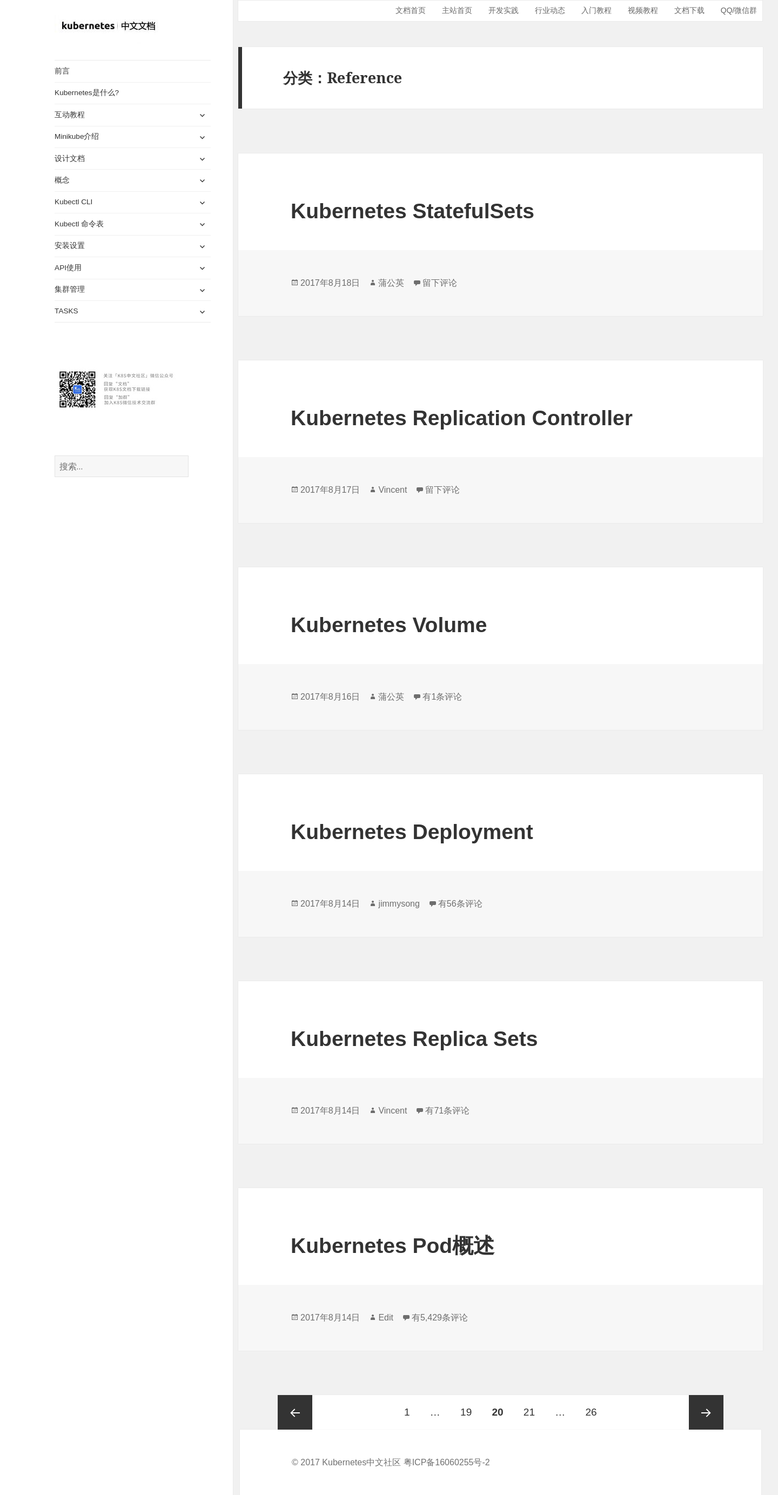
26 (590, 1406)
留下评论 (439, 282)
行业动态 (550, 10)
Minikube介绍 (77, 136)
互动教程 (70, 115)
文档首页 (410, 10)
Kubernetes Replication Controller (462, 418)
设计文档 (70, 158)
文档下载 (689, 10)
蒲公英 (391, 282)
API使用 (68, 268)
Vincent (392, 489)
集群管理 (70, 289)
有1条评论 (442, 696)
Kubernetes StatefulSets (412, 211)
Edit (385, 1317)
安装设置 (70, 246)
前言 (62, 71)
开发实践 (503, 10)
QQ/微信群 (739, 10)
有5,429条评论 (440, 1317)
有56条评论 (460, 903)
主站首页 (457, 10)
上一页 (295, 1412)
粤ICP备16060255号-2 (447, 1462)
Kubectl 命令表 (79, 224)
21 (529, 1406)
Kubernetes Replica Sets (414, 1038)
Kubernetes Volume (389, 624)
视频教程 (643, 10)
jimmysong (398, 903)
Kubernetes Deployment (412, 831)
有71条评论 (447, 1110)
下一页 (706, 1412)
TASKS (66, 311)
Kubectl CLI (73, 202)
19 (466, 1406)
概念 (62, 180)
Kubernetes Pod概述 (392, 1245)
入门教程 (596, 10)
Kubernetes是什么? (87, 93)
